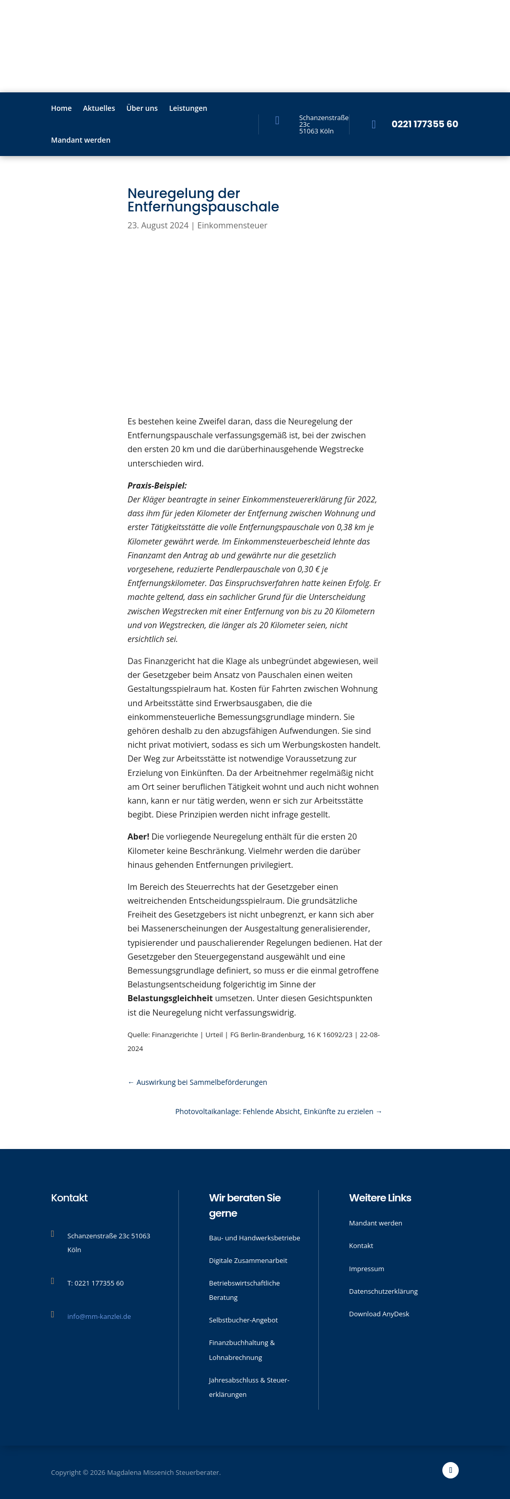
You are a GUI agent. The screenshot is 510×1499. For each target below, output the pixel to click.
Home (61, 109)
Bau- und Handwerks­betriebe (254, 1237)
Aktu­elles (99, 109)
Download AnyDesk (379, 1313)
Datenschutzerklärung (383, 1291)
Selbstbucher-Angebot (243, 1320)
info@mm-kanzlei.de (99, 1316)
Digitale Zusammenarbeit (248, 1260)
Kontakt (361, 1245)
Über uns (141, 109)
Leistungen (188, 109)
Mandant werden (81, 141)
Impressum (366, 1268)
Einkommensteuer (232, 225)
